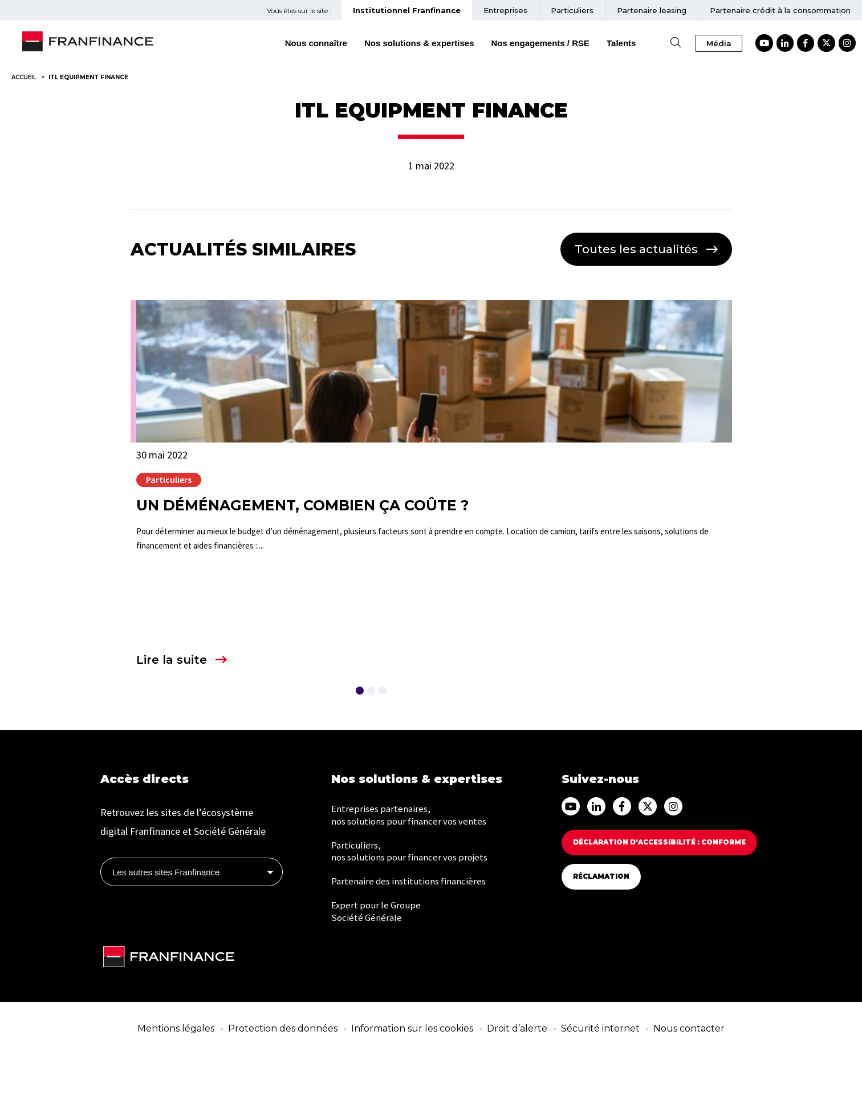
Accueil (23, 77)
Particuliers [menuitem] (572, 10)
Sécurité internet (600, 1068)
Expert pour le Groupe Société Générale (377, 958)
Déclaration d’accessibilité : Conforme (668, 882)
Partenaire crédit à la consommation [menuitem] (780, 10)
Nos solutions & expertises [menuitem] (443, 43)
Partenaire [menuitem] (651, 10)
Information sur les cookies (412, 1068)
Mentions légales (175, 1068)
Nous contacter (689, 1068)
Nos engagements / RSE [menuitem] (564, 43)
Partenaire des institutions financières (412, 926)
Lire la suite (171, 660)
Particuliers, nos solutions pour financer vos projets (414, 895)
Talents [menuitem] (645, 43)
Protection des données (283, 1068)
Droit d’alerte (517, 1068)
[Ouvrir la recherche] (699, 43)
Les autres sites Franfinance (165, 912)
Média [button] (742, 43)
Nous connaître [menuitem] (339, 43)
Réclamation (604, 916)
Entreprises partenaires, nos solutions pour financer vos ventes (413, 856)
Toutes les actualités (636, 249)
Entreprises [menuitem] (505, 10)
